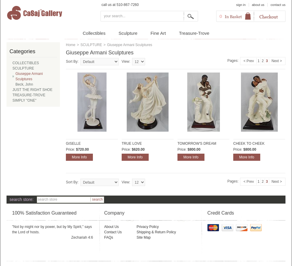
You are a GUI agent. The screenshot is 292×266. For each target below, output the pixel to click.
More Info (79, 157)
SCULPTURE (91, 45)
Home (70, 45)
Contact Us (113, 232)
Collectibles (94, 33)
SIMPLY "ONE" (24, 100)
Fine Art (158, 33)
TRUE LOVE (132, 143)
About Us (111, 227)
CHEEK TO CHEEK (249, 143)
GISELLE (73, 143)
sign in (241, 5)
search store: (21, 199)
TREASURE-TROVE (28, 95)
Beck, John (24, 84)
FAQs (108, 237)
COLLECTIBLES (25, 63)
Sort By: (72, 61)
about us (258, 5)
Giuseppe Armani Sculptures (29, 76)
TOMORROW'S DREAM (196, 143)
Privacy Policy (148, 227)
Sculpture (128, 33)
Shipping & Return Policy (156, 232)
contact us (278, 5)
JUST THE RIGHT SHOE (32, 90)
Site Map (143, 237)
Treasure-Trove (194, 33)
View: (126, 61)
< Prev (249, 61)
